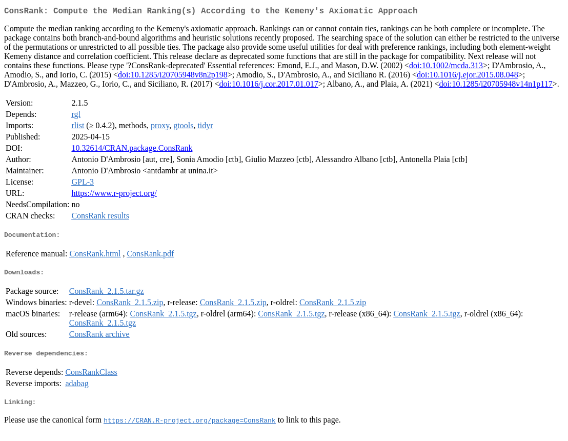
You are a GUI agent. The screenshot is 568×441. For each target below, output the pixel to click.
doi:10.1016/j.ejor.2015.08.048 (467, 76)
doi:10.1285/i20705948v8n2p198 (173, 76)
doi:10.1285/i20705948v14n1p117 (496, 86)
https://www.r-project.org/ (113, 195)
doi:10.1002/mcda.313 (446, 67)
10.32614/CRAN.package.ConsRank (131, 150)
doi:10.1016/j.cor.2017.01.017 (268, 86)
